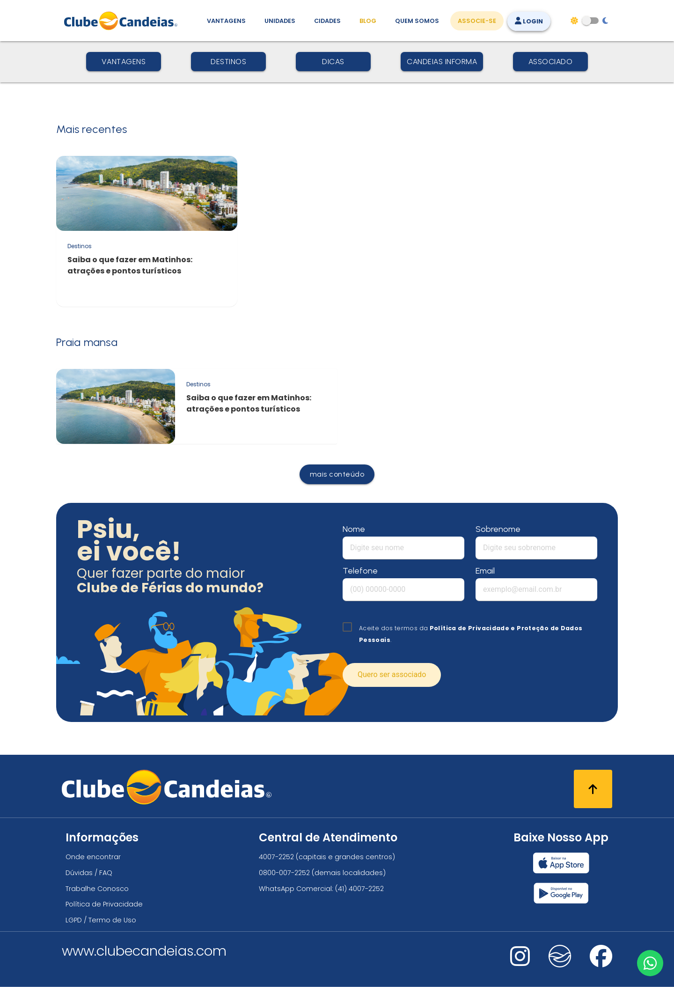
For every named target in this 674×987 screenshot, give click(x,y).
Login (529, 21)
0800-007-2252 (284, 872)
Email (485, 570)
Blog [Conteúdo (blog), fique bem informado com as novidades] (367, 21)
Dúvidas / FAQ (89, 872)
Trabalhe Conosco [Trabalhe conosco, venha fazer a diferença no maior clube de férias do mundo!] (97, 888)
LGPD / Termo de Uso (101, 920)
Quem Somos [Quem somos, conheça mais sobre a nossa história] (417, 21)
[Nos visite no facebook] (601, 962)
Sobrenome (498, 529)
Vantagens (124, 61)
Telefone (360, 570)
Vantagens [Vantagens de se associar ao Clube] (226, 21)
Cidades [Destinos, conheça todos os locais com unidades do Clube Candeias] (327, 21)
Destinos (228, 61)
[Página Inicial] (123, 20)
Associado (550, 61)
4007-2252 (276, 857)
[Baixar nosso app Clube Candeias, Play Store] (561, 893)
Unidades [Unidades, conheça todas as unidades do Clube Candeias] (279, 21)
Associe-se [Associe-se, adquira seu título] (477, 21)
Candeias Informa (442, 61)
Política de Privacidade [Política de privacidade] (104, 904)
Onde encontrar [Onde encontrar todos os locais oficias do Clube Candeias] (93, 857)
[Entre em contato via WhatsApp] (649, 962)
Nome (354, 529)
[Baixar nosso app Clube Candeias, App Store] (561, 863)
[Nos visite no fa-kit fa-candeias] (560, 965)
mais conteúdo (337, 474)
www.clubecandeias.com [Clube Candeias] (144, 951)
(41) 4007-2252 (359, 888)
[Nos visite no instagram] (520, 962)
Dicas (333, 61)
